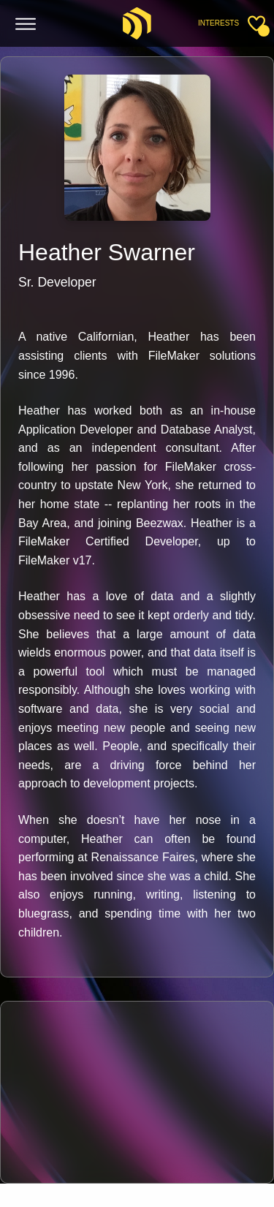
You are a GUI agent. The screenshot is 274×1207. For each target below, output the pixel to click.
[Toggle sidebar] (256, 23)
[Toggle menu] (26, 24)
